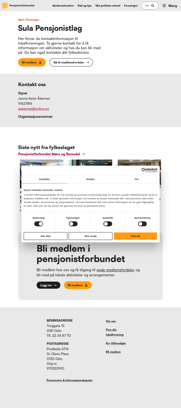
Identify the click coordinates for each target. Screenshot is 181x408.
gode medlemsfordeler (115, 269)
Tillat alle (135, 236)
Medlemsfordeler (63, 5)
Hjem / (22, 19)
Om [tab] (136, 179)
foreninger (32, 19)
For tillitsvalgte (116, 343)
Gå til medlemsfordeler (71, 62)
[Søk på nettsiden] (147, 5)
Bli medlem (32, 62)
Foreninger (131, 5)
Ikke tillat (45, 236)
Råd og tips (85, 5)
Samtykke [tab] (44, 179)
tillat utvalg (90, 236)
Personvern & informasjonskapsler (70, 380)
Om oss (111, 321)
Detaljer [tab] (90, 179)
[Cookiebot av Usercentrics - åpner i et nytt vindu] (143, 170)
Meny (169, 5)
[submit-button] (153, 5)
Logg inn (48, 285)
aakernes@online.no (33, 109)
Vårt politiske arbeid (107, 5)
